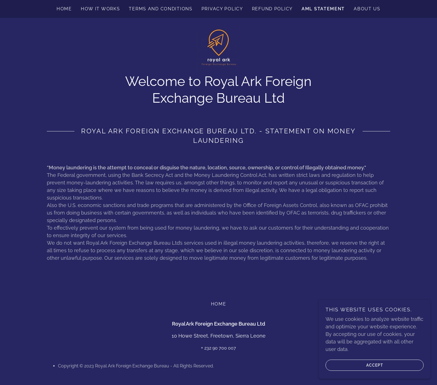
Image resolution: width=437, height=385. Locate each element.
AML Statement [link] (323, 8)
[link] (218, 48)
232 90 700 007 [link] (220, 348)
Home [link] (64, 8)
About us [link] (367, 8)
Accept (354, 364)
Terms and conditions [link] (160, 8)
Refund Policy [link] (272, 8)
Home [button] (218, 304)
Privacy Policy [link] (222, 8)
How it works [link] (100, 8)
